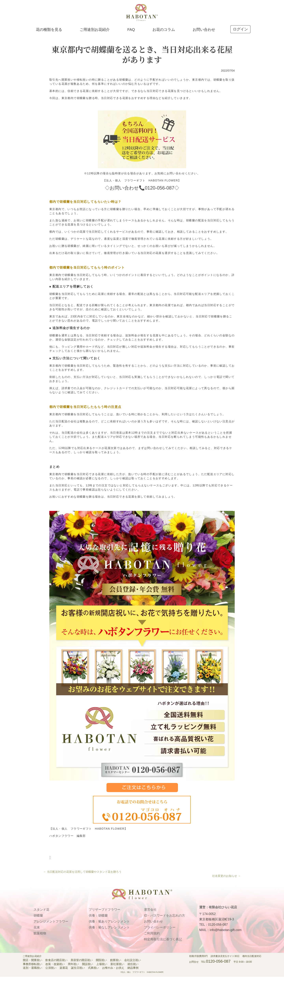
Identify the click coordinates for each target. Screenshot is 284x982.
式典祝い (93, 973)
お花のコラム (163, 34)
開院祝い (101, 966)
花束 (37, 933)
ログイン (240, 34)
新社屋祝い (117, 970)
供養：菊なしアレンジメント (109, 933)
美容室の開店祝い (82, 966)
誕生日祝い (78, 973)
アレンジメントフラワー (51, 927)
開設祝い (87, 970)
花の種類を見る (49, 34)
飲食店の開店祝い (56, 966)
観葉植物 (40, 938)
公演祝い (50, 973)
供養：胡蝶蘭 (98, 921)
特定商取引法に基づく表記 (163, 944)
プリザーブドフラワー (104, 915)
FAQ (131, 34)
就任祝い (132, 970)
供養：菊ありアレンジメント (109, 927)
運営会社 (150, 915)
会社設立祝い (132, 966)
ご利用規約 (152, 938)
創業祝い (115, 966)
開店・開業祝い (32, 966)
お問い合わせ (204, 34)
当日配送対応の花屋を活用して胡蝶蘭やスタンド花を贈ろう (82, 877)
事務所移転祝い (32, 970)
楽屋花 (64, 973)
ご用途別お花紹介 (95, 34)
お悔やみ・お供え (113, 973)
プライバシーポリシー (160, 933)
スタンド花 (41, 915)
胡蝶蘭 (38, 921)
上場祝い (101, 970)
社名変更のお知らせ (226, 881)
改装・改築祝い (55, 970)
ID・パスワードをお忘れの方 (164, 921)
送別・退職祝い (32, 973)
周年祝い (73, 970)
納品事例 (132, 973)
